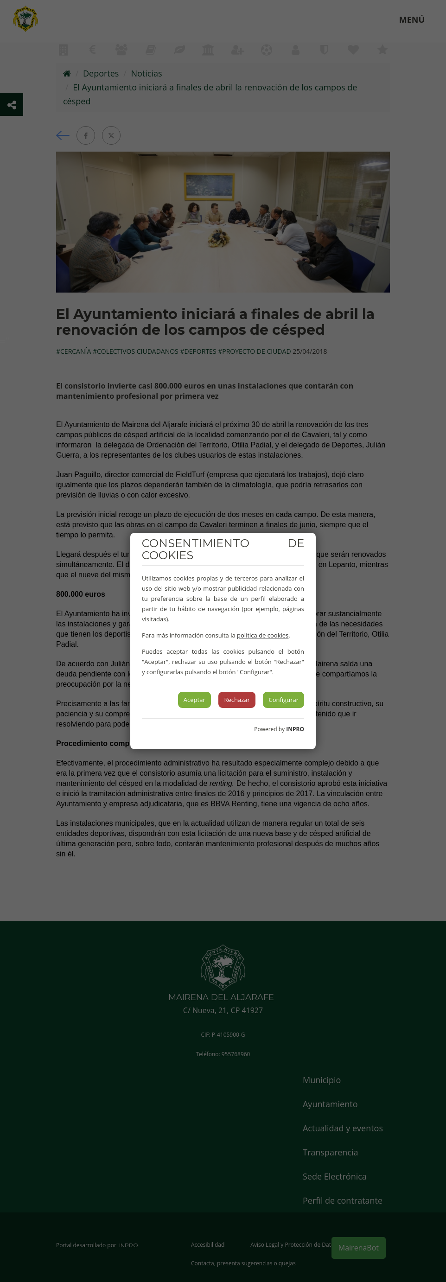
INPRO (295, 729)
